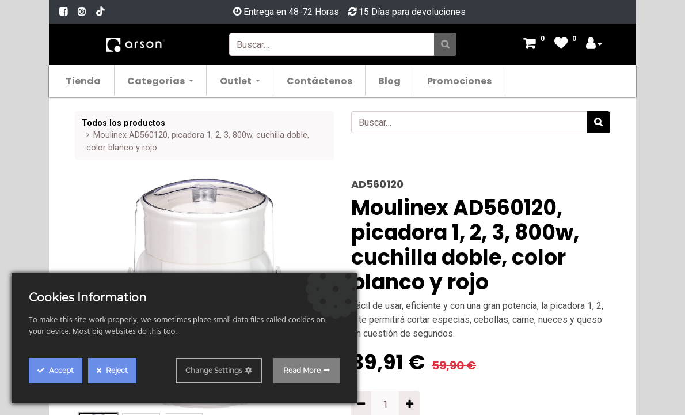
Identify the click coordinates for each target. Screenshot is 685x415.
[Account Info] (594, 44)
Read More (302, 370)
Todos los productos (123, 123)
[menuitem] (88, 80)
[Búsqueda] (445, 44)
